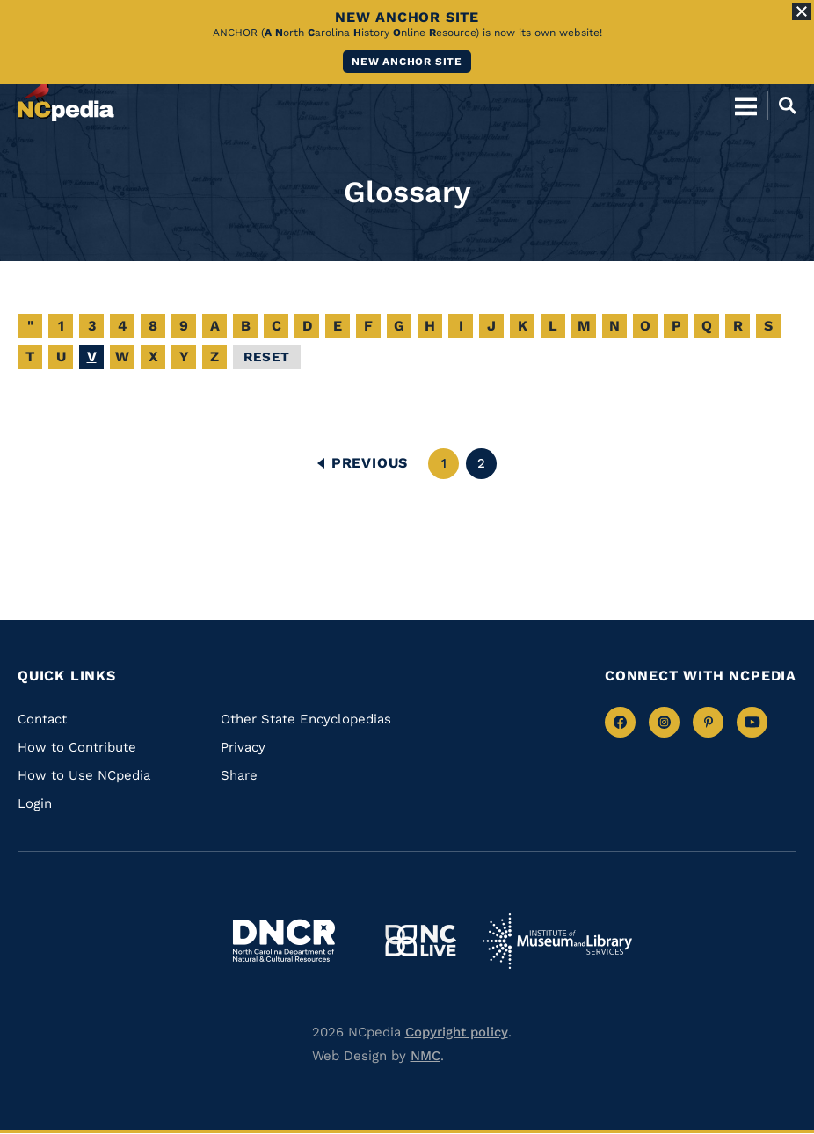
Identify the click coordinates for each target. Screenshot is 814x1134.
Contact (42, 719)
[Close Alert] (801, 11)
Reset (266, 357)
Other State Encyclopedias (306, 719)
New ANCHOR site (407, 61)
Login (35, 803)
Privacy (243, 747)
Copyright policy (456, 1032)
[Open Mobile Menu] (746, 105)
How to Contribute (77, 747)
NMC (425, 1056)
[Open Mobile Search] (781, 105)
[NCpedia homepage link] (66, 97)
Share (239, 775)
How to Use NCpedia (84, 775)
